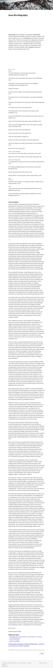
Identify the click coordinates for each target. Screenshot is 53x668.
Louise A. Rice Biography (14, 639)
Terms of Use (5, 666)
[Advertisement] (26, 25)
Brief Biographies (12, 644)
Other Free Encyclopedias (14, 641)
